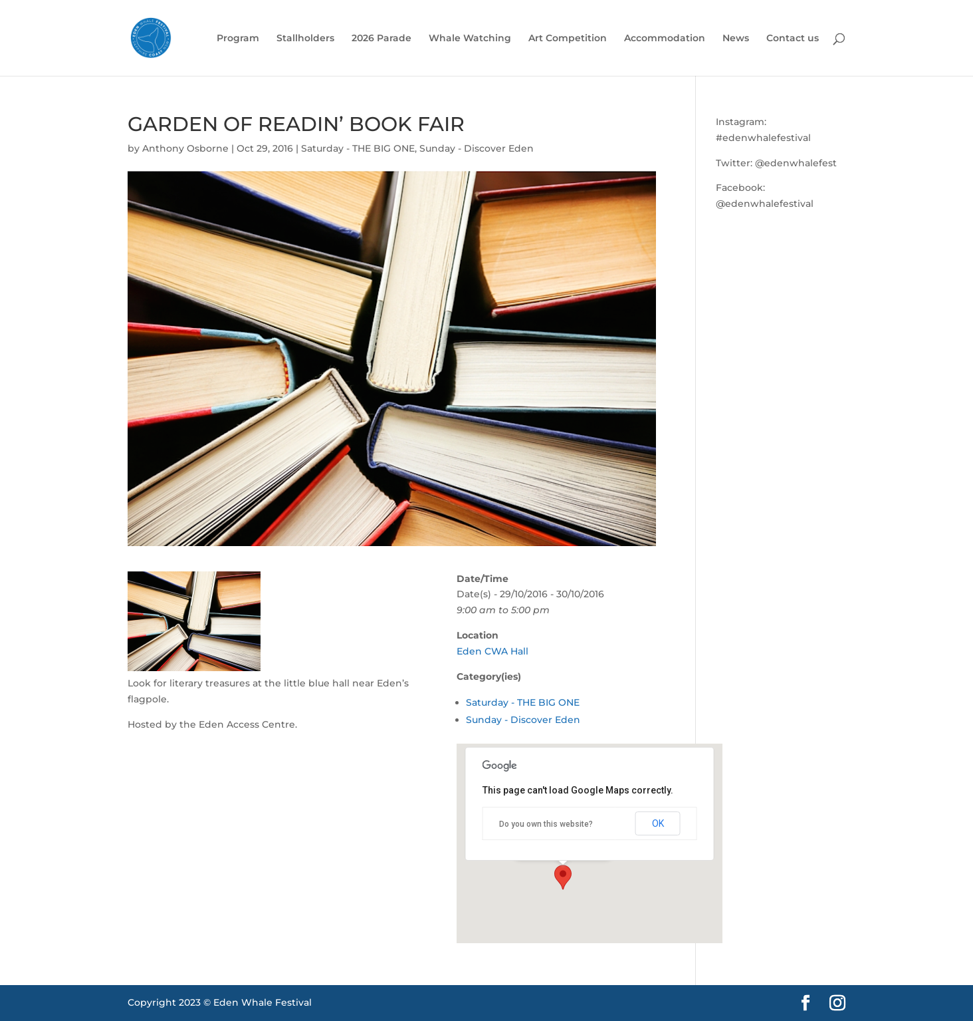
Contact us (792, 38)
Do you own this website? (546, 824)
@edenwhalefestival (764, 204)
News (735, 38)
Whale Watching (470, 38)
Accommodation (664, 38)
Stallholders (305, 38)
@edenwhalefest (796, 163)
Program (238, 38)
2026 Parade (381, 38)
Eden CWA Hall (492, 651)
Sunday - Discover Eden (476, 148)
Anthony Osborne (185, 148)
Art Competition (567, 38)
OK (658, 823)
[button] (563, 877)
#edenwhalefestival (763, 138)
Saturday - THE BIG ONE (358, 148)
